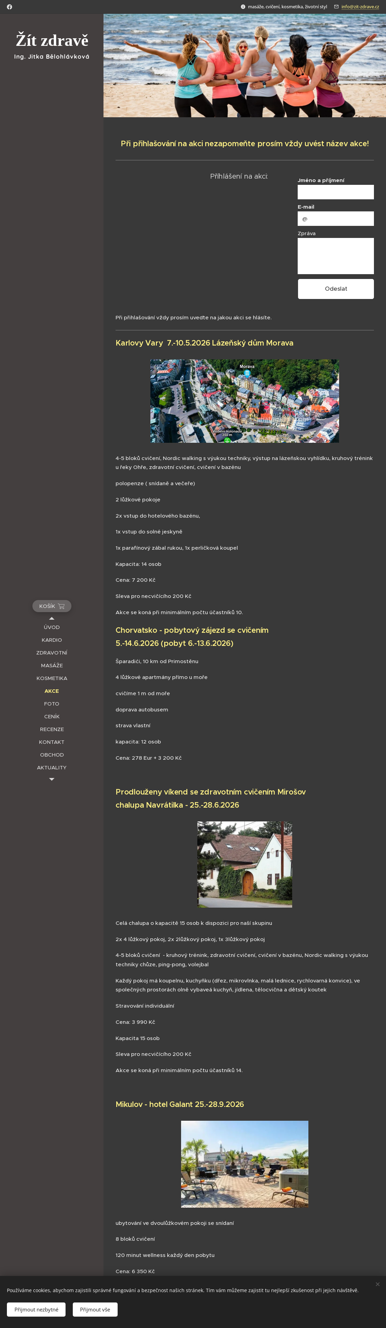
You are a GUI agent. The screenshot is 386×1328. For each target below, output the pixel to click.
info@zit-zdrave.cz (360, 6)
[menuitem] (51, 627)
